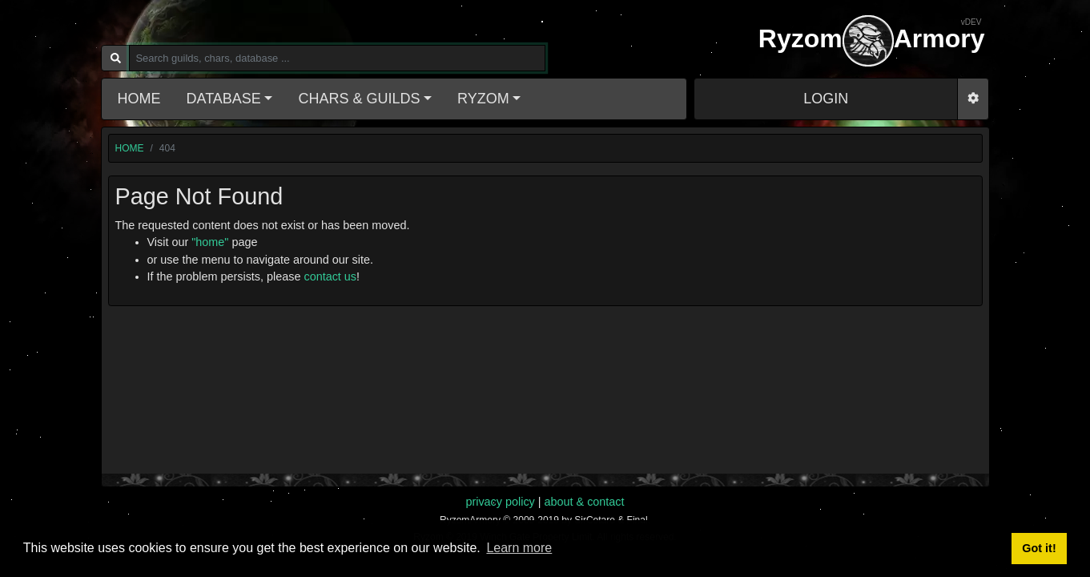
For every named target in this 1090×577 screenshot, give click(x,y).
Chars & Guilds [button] (359, 99)
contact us (330, 276)
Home (139, 99)
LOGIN (825, 99)
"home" (209, 242)
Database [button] (224, 99)
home (129, 148)
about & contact (585, 501)
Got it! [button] (1039, 548)
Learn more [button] (519, 548)
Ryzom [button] (483, 99)
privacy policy (499, 501)
